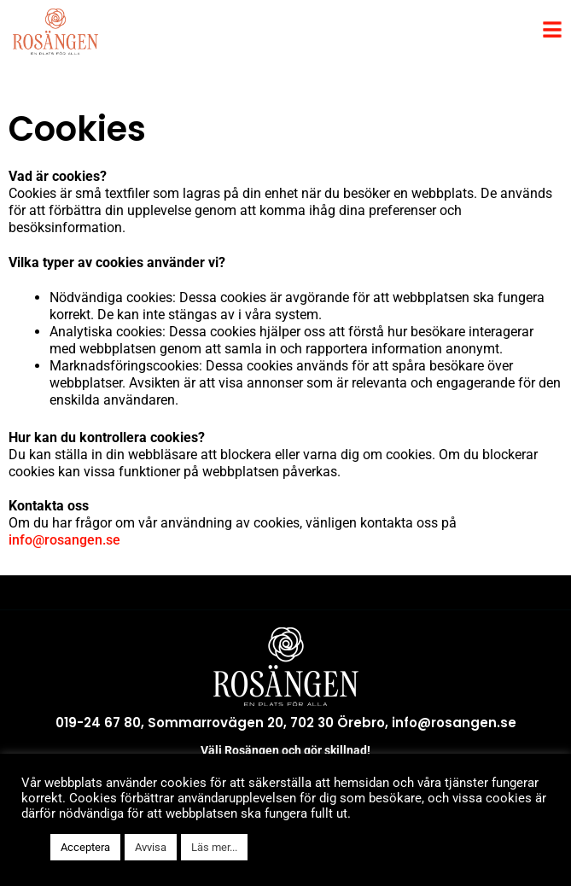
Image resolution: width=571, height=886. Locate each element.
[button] (31, 847)
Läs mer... (214, 847)
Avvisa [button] (150, 847)
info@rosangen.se (64, 540)
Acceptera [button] (85, 847)
